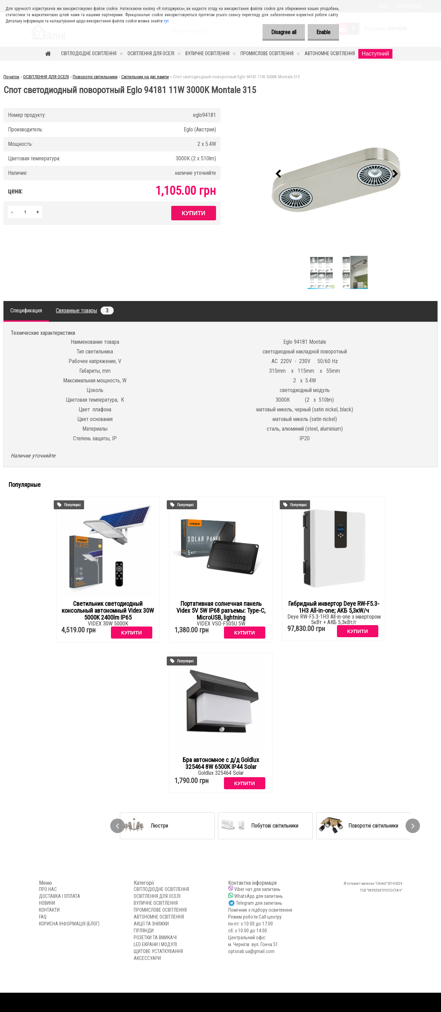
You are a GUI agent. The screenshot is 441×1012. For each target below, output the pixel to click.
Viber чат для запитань (257, 889)
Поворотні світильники (95, 76)
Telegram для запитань (259, 903)
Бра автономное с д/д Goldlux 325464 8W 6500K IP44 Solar (221, 763)
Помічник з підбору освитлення (260, 910)
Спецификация (26, 310)
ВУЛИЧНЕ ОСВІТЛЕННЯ (207, 53)
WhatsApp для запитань (258, 896)
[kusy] (25, 212)
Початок (11, 76)
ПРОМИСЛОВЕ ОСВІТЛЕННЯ (267, 53)
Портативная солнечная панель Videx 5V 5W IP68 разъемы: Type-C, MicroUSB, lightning (220, 610)
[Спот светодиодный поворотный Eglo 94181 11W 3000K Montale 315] (336, 174)
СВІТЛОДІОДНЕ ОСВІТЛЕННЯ (88, 53)
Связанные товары (85, 310)
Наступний (375, 54)
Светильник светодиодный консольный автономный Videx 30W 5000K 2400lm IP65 (108, 610)
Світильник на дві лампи (145, 76)
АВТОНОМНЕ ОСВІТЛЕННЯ (330, 53)
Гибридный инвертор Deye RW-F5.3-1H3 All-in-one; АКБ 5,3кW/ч (333, 607)
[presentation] (278, 174)
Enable (323, 32)
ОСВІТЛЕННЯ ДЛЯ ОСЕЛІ (150, 53)
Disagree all (283, 32)
